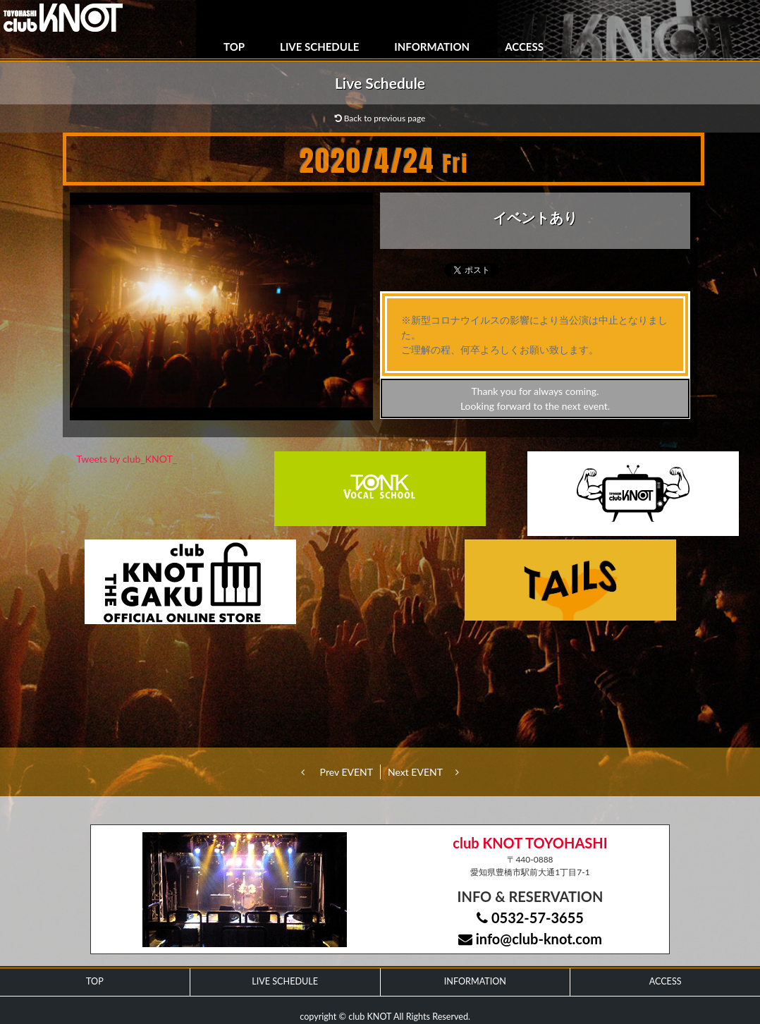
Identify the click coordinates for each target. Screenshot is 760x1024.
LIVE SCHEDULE (319, 46)
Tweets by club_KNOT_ (126, 459)
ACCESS (524, 46)
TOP (234, 46)
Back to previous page (380, 118)
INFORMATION (432, 46)
